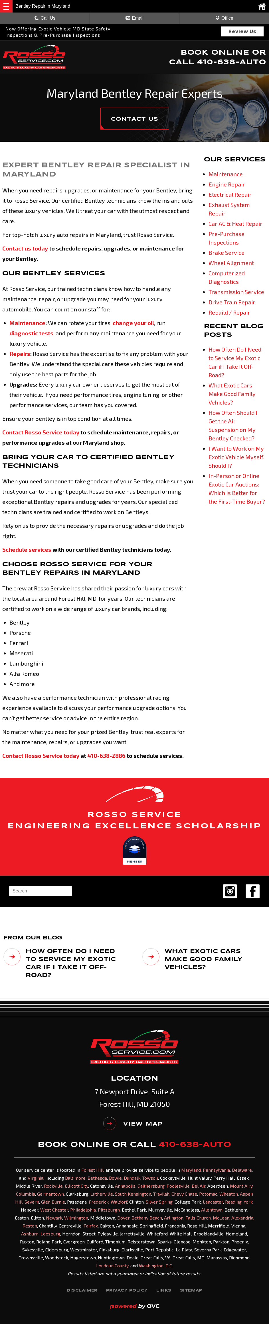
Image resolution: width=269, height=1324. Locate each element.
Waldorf (119, 1202)
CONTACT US (134, 119)
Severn (32, 1202)
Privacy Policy (125, 1290)
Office (224, 18)
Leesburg (50, 1234)
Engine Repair (227, 184)
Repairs (19, 353)
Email (134, 18)
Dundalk (132, 1178)
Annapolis (125, 1186)
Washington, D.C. (156, 1266)
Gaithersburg (151, 1186)
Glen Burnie (53, 1202)
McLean (221, 1218)
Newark (54, 1218)
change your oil (133, 322)
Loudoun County (112, 1266)
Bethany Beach (147, 1218)
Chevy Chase (184, 1194)
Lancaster (213, 1202)
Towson (150, 1178)
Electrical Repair (230, 194)
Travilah (161, 1194)
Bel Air (198, 1186)
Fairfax (91, 1226)
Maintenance (27, 322)
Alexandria (242, 1218)
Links (167, 1290)
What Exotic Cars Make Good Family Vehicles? (232, 394)
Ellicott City (76, 1186)
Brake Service (226, 252)
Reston (30, 1226)
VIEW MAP (133, 1125)
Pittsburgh (109, 1210)
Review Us (244, 32)
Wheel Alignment (231, 262)
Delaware (242, 1170)
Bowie (115, 1178)
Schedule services (26, 549)
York (248, 1202)
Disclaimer (74, 1290)
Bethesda (97, 1178)
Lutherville (101, 1194)
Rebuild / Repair (229, 312)
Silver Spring (159, 1202)
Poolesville (178, 1186)
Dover (123, 1218)
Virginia (35, 1178)
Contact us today (25, 248)
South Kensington (133, 1194)
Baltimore (75, 1178)
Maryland (191, 1170)
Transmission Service (236, 291)
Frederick (99, 1202)
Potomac (208, 1194)
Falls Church (198, 1218)
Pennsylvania (216, 1170)
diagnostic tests (31, 333)
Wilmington (76, 1218)
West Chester (54, 1210)
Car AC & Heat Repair (235, 223)
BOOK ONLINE (215, 53)
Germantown (50, 1194)
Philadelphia (83, 1210)
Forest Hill (92, 1170)
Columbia (25, 1194)
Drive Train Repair (232, 302)
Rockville (53, 1186)
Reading (233, 1202)
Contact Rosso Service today (40, 432)
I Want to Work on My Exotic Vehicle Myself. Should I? (236, 457)
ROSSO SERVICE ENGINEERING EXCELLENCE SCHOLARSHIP (134, 821)
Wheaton (228, 1194)
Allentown (212, 1210)
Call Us (44, 18)
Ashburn (30, 1234)
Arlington (173, 1218)
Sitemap (199, 1290)
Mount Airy (241, 1186)
